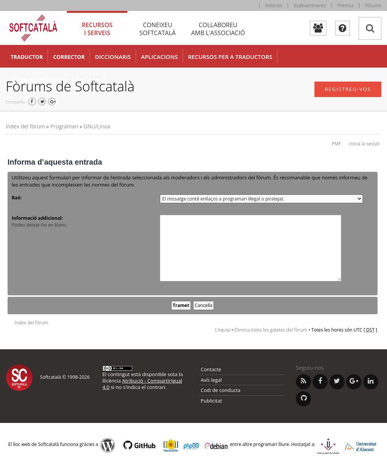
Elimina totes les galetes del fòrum (270, 330)
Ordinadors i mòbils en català (58, 79)
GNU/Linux (97, 126)
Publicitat (211, 400)
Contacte (211, 369)
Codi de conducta (220, 390)
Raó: (17, 197)
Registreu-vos (348, 89)
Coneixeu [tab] (157, 29)
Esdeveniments (310, 5)
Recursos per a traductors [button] (230, 56)
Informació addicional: (37, 218)
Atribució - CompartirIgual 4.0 (142, 383)
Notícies (273, 5)
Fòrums (373, 5)
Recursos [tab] (97, 29)
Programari (64, 126)
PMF (336, 143)
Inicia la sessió (364, 143)
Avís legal (211, 379)
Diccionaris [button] (113, 56)
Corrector (69, 56)
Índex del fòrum (25, 126)
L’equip (222, 330)
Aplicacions (159, 56)
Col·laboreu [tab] (218, 29)
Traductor (27, 56)
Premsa (345, 5)
